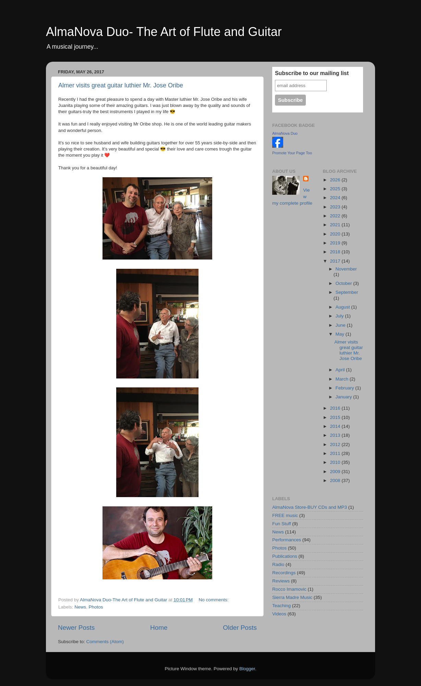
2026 (335, 179)
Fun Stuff (281, 523)
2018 (335, 251)
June (341, 325)
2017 (335, 261)
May (341, 334)
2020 (335, 234)
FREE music (285, 515)
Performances (286, 539)
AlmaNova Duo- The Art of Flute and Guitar (164, 32)
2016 (335, 408)
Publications (284, 556)
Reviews (281, 580)
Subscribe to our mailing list (312, 73)
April (341, 369)
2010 (335, 462)
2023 (335, 206)
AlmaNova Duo (285, 133)
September (347, 292)
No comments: (214, 599)
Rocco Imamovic (289, 589)
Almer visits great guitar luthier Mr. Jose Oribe (120, 85)
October (344, 283)
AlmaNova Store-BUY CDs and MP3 (309, 507)
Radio (278, 564)
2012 (335, 444)
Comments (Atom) (105, 641)
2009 (335, 471)
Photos (96, 607)
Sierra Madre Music (292, 597)
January (344, 396)
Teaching (281, 605)
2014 (335, 426)
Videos (279, 613)
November (346, 269)
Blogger (247, 668)
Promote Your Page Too (292, 153)
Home (158, 627)
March (343, 379)
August (343, 307)
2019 (335, 242)
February (346, 387)
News (80, 607)
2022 (335, 215)
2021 (335, 224)
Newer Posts (76, 627)
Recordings (284, 572)
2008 (335, 480)
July (340, 315)
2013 (335, 435)
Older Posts (240, 627)
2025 (335, 188)
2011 (335, 453)
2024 (335, 197)
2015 (335, 417)
